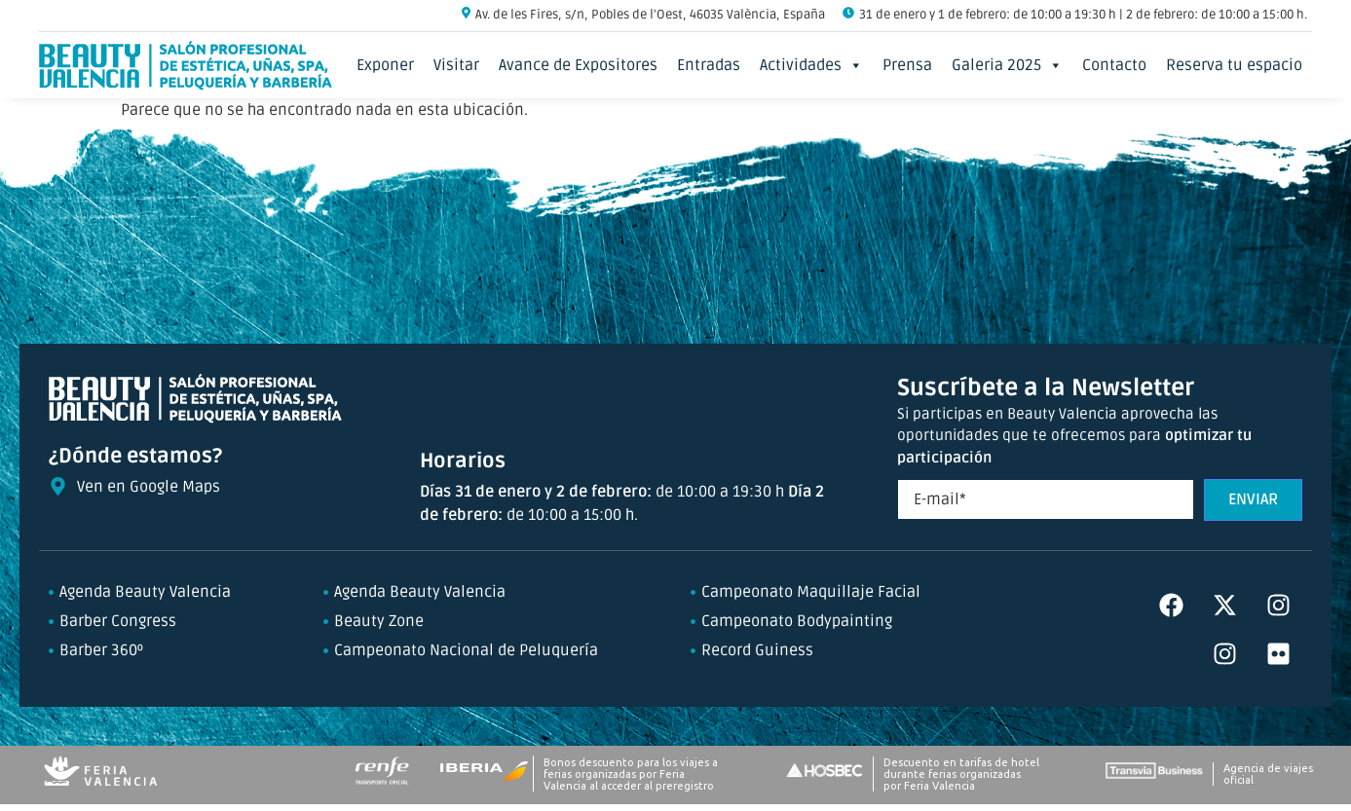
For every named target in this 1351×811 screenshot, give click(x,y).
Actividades (811, 65)
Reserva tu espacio (1234, 65)
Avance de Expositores (578, 65)
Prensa (907, 65)
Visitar (456, 65)
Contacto (1114, 65)
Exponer (385, 65)
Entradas (708, 65)
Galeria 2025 (1007, 65)
